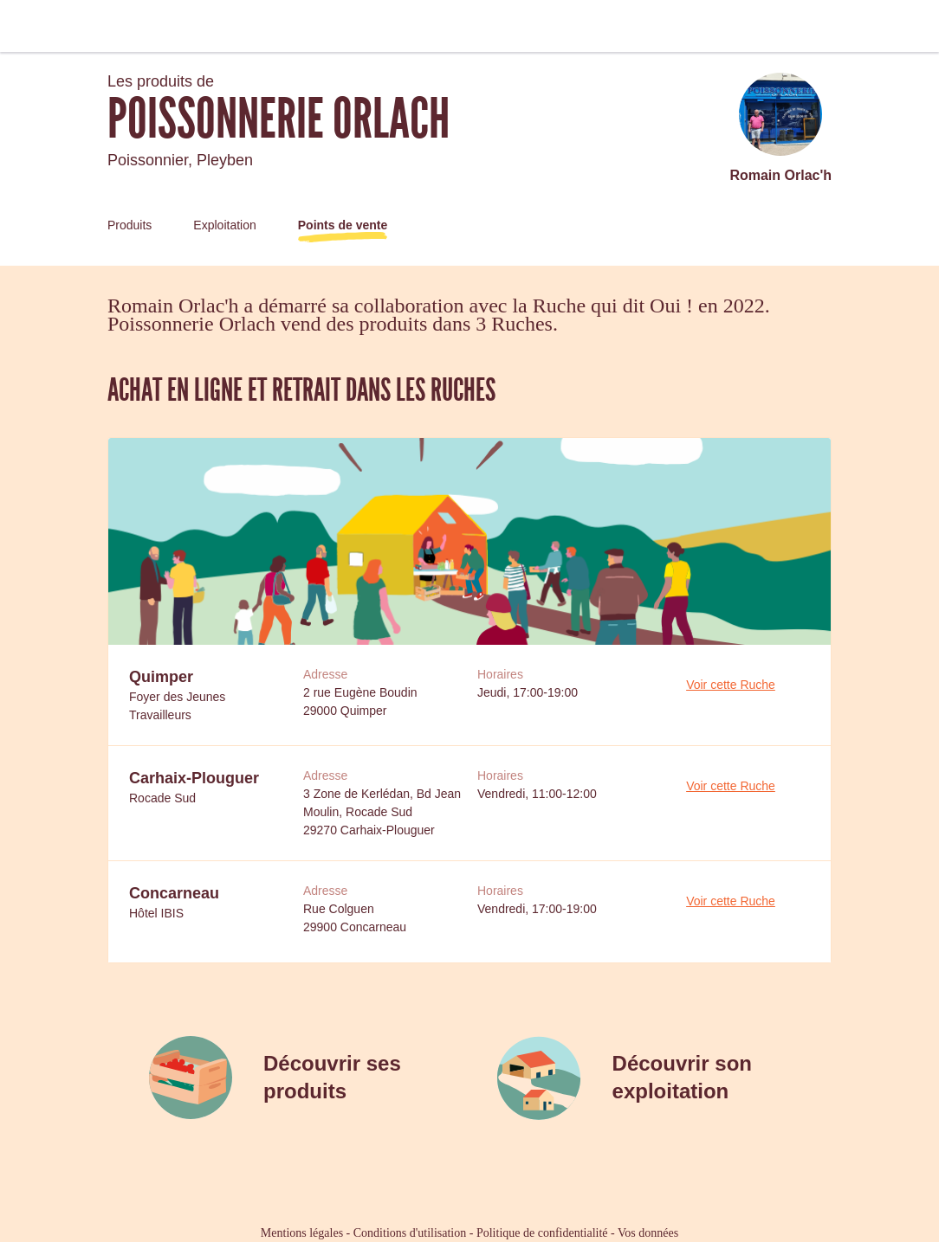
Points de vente (342, 225)
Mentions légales (302, 1232)
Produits (129, 225)
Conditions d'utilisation (409, 1232)
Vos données (648, 1232)
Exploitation (224, 225)
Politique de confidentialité (542, 1232)
